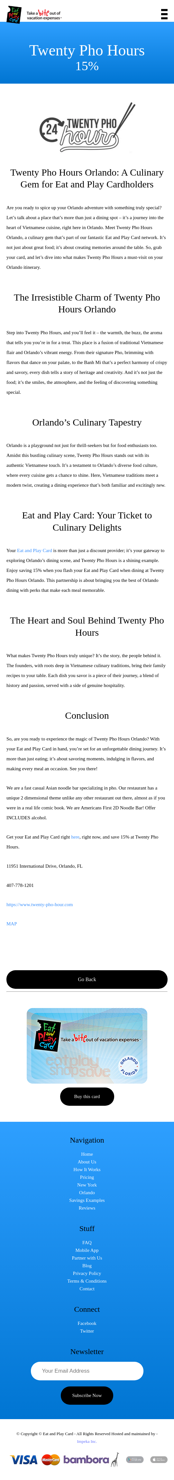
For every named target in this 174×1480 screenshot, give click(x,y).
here (75, 836)
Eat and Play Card (34, 550)
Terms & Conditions (86, 1281)
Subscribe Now (87, 1395)
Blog (87, 1265)
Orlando (87, 1192)
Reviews (87, 1208)
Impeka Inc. (87, 1441)
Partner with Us (87, 1258)
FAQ (87, 1242)
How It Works (86, 1169)
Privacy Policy (87, 1273)
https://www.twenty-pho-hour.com (39, 904)
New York (87, 1184)
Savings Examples (87, 1200)
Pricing (87, 1177)
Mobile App (86, 1250)
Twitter (87, 1331)
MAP (11, 923)
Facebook (87, 1323)
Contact (87, 1288)
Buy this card (87, 1096)
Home (87, 1154)
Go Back (87, 979)
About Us (87, 1161)
